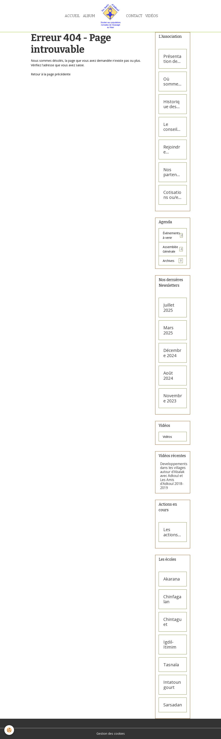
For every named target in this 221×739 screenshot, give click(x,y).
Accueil (72, 16)
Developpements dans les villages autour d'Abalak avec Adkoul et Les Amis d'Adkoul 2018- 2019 (173, 476)
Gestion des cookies (110, 733)
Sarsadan (172, 704)
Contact (134, 16)
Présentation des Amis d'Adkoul (172, 59)
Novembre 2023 (172, 398)
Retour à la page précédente (51, 74)
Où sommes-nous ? (172, 81)
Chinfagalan (172, 599)
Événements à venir (173, 235)
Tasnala (171, 664)
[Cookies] (9, 730)
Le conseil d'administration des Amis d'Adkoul (172, 127)
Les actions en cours (171, 532)
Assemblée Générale (173, 249)
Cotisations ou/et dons (172, 195)
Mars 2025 (168, 330)
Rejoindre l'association (172, 149)
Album (89, 16)
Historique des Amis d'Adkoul (172, 104)
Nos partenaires (172, 172)
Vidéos (151, 16)
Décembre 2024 (172, 353)
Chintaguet (172, 622)
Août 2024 (168, 375)
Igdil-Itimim (169, 644)
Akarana (171, 579)
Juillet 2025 (168, 307)
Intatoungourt (172, 685)
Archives (173, 260)
